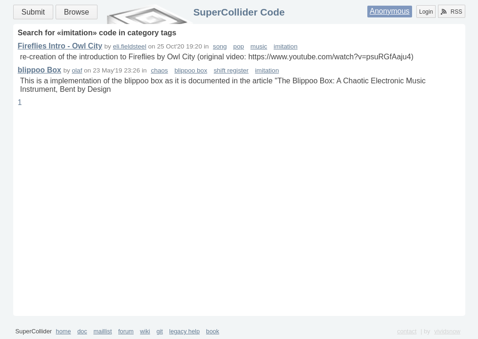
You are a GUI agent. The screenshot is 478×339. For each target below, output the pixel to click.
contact (406, 331)
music (259, 46)
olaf (77, 70)
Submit (33, 12)
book (212, 331)
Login (426, 11)
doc (82, 331)
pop (238, 46)
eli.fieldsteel (129, 46)
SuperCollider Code (238, 12)
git (159, 331)
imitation (286, 46)
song (220, 46)
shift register (231, 70)
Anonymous (390, 11)
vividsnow (447, 331)
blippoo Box (39, 70)
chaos (159, 70)
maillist (102, 331)
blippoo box (190, 70)
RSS (451, 11)
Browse (76, 12)
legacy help (184, 331)
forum (126, 331)
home (63, 331)
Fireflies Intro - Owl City (60, 46)
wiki (145, 331)
